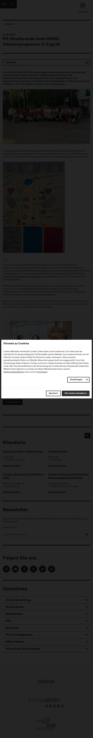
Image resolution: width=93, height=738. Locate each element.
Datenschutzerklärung (13, 371)
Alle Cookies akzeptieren (76, 393)
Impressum (42, 371)
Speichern (53, 393)
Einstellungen (76, 380)
